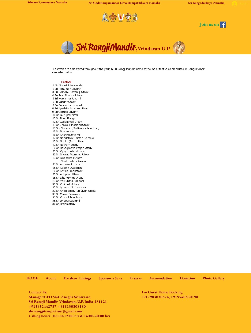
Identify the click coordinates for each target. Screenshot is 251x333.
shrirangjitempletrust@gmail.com (55, 311)
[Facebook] (223, 25)
